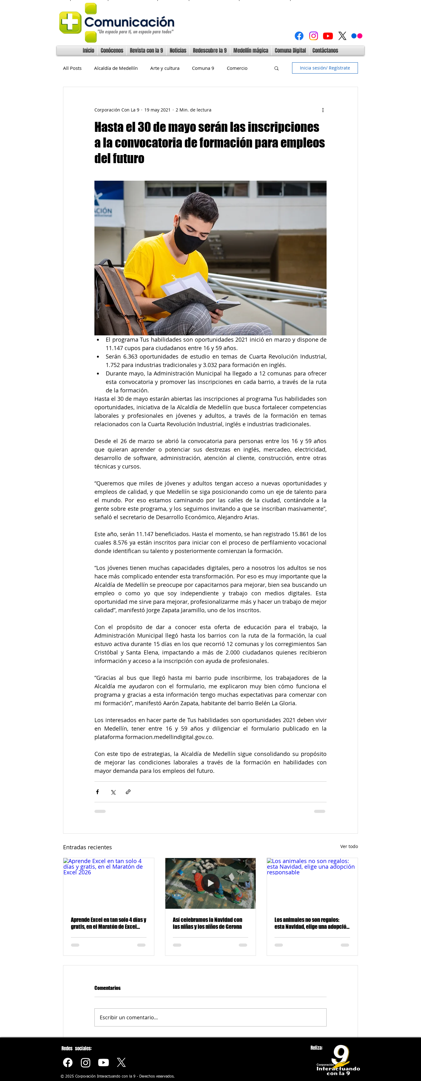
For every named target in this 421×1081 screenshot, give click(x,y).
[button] (277, 67)
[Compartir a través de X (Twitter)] (113, 792)
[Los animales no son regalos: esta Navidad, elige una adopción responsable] (312, 883)
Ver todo (349, 846)
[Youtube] (328, 36)
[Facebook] (299, 36)
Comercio (237, 68)
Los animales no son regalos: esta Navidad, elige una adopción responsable (311, 923)
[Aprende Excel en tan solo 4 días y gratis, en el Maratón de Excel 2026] (108, 883)
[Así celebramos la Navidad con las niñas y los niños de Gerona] (210, 883)
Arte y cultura (164, 68)
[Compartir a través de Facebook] (97, 792)
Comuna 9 (203, 68)
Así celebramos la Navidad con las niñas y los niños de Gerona (207, 923)
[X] (342, 36)
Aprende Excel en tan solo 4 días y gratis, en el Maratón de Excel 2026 (108, 923)
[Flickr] (357, 36)
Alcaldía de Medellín (116, 68)
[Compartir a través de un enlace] (128, 792)
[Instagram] (313, 36)
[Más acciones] (323, 109)
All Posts (72, 68)
